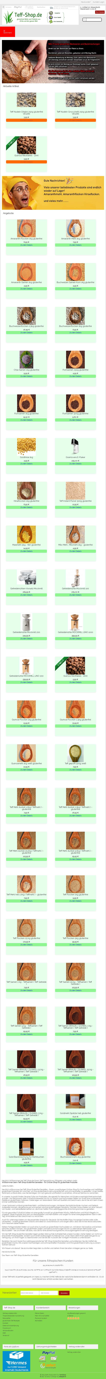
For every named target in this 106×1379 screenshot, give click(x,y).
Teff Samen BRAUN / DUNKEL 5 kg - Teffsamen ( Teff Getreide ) (26, 1114)
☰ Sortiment (7, 32)
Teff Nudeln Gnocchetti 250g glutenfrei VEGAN (75, 113)
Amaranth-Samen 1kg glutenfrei (26, 282)
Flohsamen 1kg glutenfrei (26, 413)
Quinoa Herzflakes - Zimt (26, 155)
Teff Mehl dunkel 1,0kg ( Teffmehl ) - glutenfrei (26, 808)
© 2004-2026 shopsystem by (53, 1375)
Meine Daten (39, 1313)
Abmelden (38, 1321)
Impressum (7, 1328)
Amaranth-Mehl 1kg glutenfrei (75, 238)
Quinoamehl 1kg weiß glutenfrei (26, 763)
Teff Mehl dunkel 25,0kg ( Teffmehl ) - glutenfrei (26, 852)
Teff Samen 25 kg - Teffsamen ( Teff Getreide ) (75, 983)
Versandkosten (8, 1330)
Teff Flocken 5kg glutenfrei (75, 938)
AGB (4, 1333)
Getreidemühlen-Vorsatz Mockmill (26, 588)
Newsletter (6, 1318)
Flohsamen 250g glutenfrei (75, 370)
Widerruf (6, 1335)
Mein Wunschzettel (42, 1316)
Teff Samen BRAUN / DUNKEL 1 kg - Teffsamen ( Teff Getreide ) (75, 1027)
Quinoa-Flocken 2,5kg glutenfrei (75, 719)
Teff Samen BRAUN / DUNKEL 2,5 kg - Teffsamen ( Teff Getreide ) (26, 1070)
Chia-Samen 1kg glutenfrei (26, 370)
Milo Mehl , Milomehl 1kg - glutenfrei (75, 545)
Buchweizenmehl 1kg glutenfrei (75, 1157)
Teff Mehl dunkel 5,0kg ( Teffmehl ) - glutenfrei (75, 852)
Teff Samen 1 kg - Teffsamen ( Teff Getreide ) (26, 983)
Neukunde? (86, 2)
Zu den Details (26, 120)
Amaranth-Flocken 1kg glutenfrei (26, 238)
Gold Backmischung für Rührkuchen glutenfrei (26, 1158)
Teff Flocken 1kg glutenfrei (75, 894)
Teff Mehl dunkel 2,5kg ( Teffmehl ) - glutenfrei (75, 808)
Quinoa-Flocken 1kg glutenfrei (26, 719)
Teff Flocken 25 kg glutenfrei (26, 938)
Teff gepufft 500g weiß (75, 763)
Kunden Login (98, 2)
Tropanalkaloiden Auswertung (13, 1316)
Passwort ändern (41, 1318)
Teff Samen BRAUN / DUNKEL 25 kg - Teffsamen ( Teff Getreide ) (75, 1070)
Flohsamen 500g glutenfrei (75, 413)
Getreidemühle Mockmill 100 (75, 588)
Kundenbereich (42, 1308)
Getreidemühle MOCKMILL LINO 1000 (75, 632)
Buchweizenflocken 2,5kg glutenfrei (26, 326)
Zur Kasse (100, 12)
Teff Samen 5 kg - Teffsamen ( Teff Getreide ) (26, 1027)
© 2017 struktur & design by (53, 1376)
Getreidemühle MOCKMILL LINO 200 (26, 676)
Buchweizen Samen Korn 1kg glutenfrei (75, 282)
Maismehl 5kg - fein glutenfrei (26, 545)
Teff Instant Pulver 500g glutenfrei (75, 501)
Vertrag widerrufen (74, 1352)
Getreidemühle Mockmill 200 (26, 632)
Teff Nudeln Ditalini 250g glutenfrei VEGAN (26, 113)
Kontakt (5, 1323)
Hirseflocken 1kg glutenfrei (26, 501)
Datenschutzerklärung (11, 1326)
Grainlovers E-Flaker (75, 457)
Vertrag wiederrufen (10, 1313)
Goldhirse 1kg (26, 457)
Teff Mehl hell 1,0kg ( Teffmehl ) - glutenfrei (26, 894)
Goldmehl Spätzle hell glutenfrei (75, 1113)
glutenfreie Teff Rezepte (11, 1321)
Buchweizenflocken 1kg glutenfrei (75, 326)
